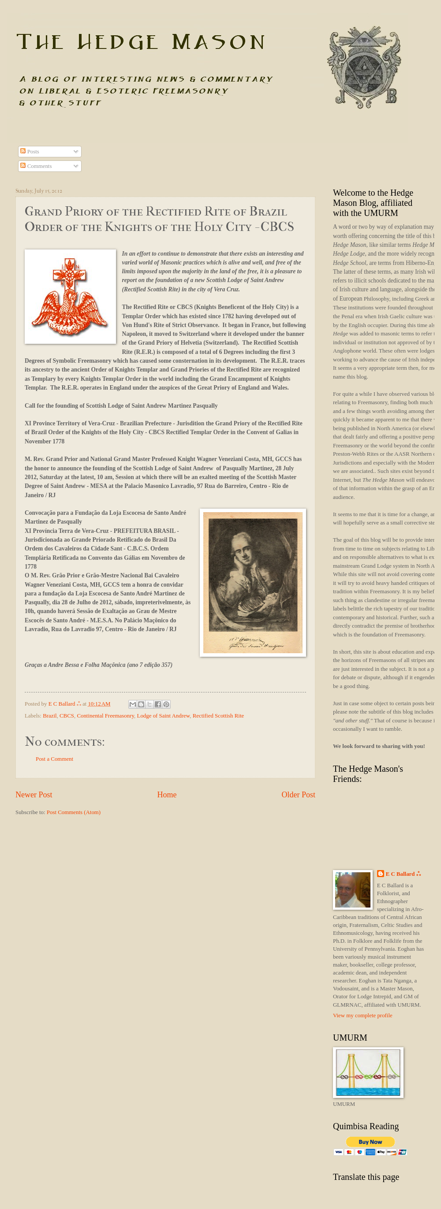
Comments (36, 166)
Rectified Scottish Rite (218, 716)
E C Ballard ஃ (65, 704)
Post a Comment (54, 759)
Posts (29, 152)
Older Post (298, 794)
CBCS (67, 716)
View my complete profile (362, 1015)
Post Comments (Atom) (74, 812)
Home (166, 794)
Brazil (49, 716)
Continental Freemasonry (105, 716)
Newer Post (33, 794)
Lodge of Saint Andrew (163, 716)
